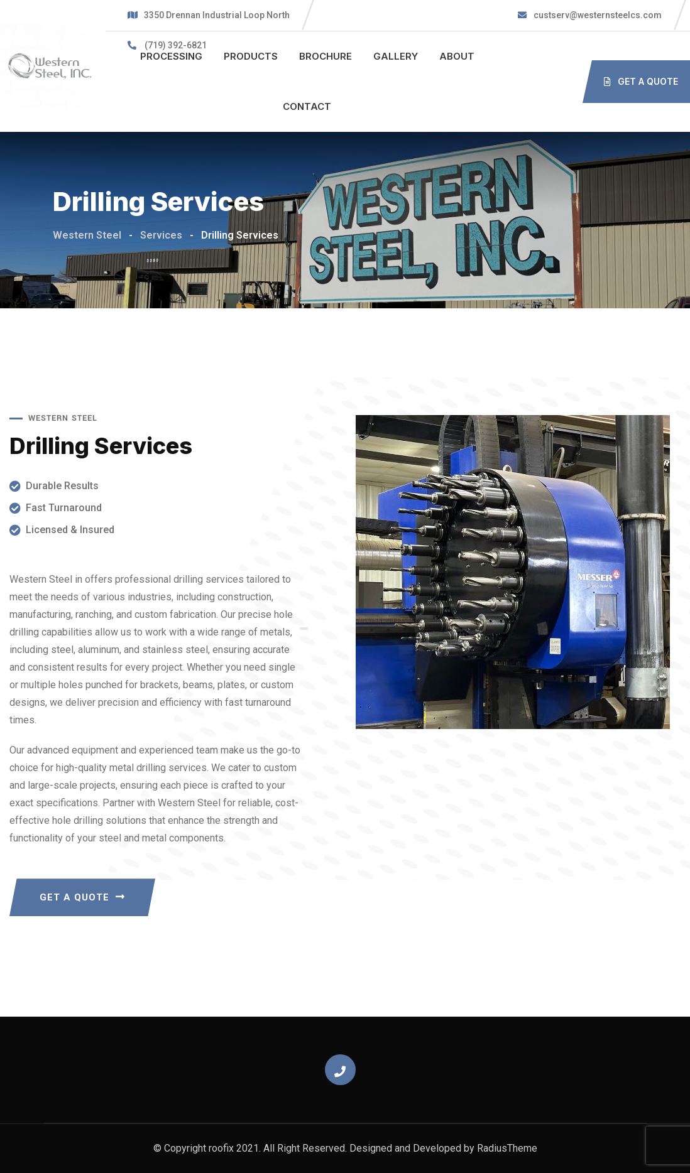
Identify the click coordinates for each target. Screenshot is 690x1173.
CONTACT (307, 106)
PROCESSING (171, 56)
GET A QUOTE (82, 897)
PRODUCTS (251, 56)
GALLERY (395, 56)
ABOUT (456, 56)
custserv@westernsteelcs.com (597, 15)
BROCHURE (325, 56)
